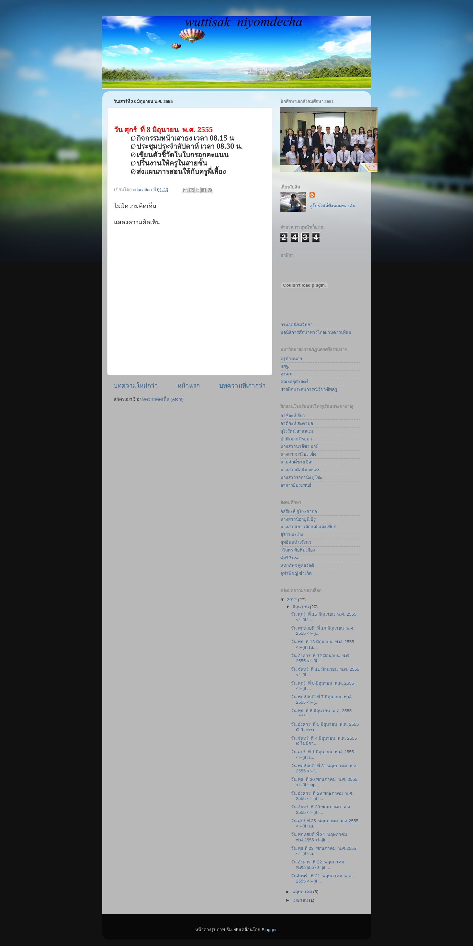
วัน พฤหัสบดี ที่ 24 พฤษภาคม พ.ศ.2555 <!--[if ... (319, 837)
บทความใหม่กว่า (136, 385)
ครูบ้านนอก (291, 358)
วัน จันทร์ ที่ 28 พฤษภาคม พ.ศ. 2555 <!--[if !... (321, 809)
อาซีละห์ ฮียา (292, 415)
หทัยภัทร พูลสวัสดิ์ (297, 565)
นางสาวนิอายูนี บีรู (298, 519)
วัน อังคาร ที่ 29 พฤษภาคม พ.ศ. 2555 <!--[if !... (322, 796)
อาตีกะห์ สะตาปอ (296, 423)
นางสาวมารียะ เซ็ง (298, 454)
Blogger (269, 929)
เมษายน (300, 900)
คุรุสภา (287, 373)
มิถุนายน (301, 606)
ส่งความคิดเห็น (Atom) (162, 399)
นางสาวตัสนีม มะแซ (300, 469)
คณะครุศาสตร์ (294, 381)
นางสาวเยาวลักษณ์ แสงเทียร (308, 526)
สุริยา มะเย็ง (291, 534)
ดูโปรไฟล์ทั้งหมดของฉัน (332, 205)
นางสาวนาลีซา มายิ (299, 446)
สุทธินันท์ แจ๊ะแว (296, 542)
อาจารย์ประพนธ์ (295, 485)
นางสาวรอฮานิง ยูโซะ (301, 477)
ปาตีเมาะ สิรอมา (296, 439)
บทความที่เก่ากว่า (242, 385)
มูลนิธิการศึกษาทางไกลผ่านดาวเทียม (315, 332)
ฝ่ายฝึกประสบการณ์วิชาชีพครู (308, 389)
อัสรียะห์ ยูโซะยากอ (298, 511)
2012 (292, 599)
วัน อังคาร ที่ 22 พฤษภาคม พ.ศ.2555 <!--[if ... (318, 865)
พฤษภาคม (302, 891)
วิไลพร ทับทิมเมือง (297, 550)
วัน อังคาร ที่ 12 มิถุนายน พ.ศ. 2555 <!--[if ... (320, 658)
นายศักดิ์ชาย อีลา (297, 462)
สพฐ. (284, 366)
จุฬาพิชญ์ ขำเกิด (296, 573)
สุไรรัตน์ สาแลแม (296, 431)
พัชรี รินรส (290, 557)
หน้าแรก (188, 385)
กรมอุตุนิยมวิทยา (296, 324)
